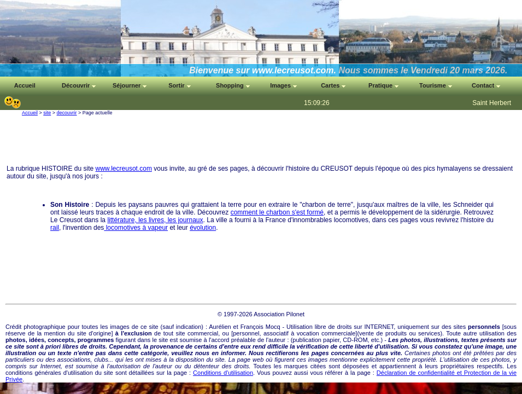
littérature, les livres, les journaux (155, 220)
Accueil (30, 112)
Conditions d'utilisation (223, 372)
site (47, 112)
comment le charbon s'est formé (277, 212)
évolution (203, 227)
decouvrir (67, 112)
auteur (276, 340)
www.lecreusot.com (124, 168)
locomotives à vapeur (136, 227)
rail (54, 227)
